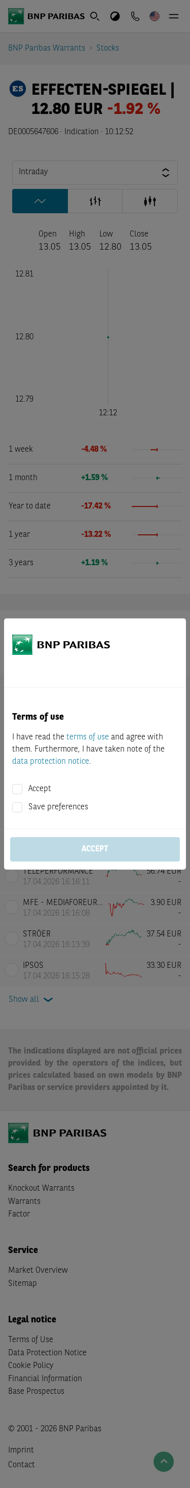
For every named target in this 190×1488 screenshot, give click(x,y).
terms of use (87, 737)
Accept (39, 789)
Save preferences (58, 807)
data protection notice (50, 762)
